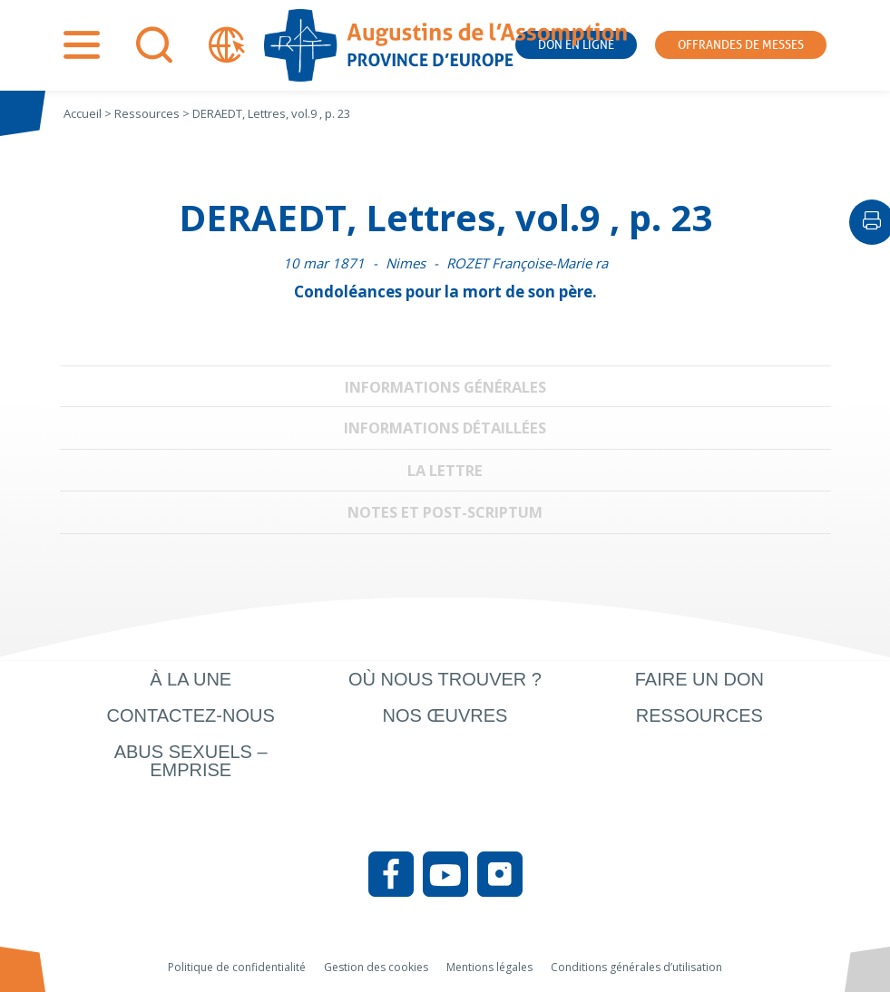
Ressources (699, 715)
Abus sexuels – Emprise (191, 761)
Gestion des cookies (376, 967)
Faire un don (699, 679)
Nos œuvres (445, 715)
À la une (190, 679)
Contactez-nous (191, 715)
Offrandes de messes (741, 45)
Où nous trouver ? (445, 679)
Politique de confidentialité (237, 967)
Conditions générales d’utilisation (636, 967)
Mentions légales (489, 967)
